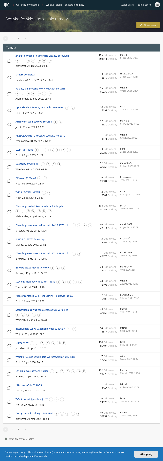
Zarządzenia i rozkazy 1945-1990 (34, 413)
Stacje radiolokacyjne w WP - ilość (35, 281)
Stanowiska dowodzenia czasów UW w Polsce (42, 309)
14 (33, 60)
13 (28, 60)
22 (49, 93)
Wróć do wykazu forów (19, 438)
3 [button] (18, 38)
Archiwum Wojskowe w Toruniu (34, 121)
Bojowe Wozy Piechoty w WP (32, 267)
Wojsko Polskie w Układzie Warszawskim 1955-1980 (45, 356)
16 (44, 60)
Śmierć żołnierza (25, 74)
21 (44, 93)
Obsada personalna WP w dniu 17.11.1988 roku (43, 253)
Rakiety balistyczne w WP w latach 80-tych (40, 88)
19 (33, 93)
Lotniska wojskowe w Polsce (32, 371)
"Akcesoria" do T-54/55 (29, 385)
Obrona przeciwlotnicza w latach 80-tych (39, 206)
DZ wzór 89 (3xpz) (26, 178)
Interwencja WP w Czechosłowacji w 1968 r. (40, 328)
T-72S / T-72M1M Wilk (28, 192)
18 (28, 93)
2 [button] (12, 38)
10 (58, 343)
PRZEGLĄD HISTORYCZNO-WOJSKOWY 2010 (40, 135)
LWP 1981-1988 (24, 149)
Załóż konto (144, 4)
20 (39, 93)
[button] (48, 456)
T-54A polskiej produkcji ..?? (32, 399)
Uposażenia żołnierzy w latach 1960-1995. (40, 107)
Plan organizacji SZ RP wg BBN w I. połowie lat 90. (44, 295)
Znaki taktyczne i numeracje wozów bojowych (42, 55)
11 (64, 343)
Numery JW (22, 342)
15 (39, 60)
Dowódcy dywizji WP (27, 163)
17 (49, 60)
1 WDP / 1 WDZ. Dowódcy (30, 239)
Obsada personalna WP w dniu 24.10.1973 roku (43, 225)
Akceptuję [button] (146, 454)
